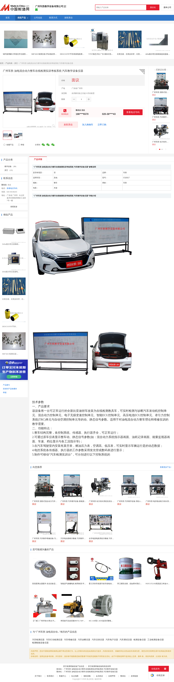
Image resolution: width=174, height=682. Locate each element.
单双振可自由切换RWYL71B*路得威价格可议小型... (81, 621)
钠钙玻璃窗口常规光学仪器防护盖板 (17, 54)
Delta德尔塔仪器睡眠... (11, 244)
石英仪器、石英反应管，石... (13, 299)
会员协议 (99, 676)
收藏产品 (8, 145)
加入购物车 (87, 124)
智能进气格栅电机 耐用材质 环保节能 (75, 584)
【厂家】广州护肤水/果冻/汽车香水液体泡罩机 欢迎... (53, 621)
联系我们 (50, 676)
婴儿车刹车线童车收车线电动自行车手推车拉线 (107, 584)
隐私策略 (87, 676)
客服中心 (62, 676)
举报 (21, 145)
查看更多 (13, 207)
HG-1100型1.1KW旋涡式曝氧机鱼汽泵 (103, 621)
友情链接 (134, 676)
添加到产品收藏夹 (10, 389)
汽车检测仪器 (38, 640)
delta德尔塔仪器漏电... (10, 272)
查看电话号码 (132, 112)
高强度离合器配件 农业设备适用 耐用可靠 (48, 584)
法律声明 (111, 676)
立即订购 (102, 124)
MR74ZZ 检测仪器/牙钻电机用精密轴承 (46, 54)
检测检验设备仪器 (40, 643)
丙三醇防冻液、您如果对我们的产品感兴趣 (134, 584)
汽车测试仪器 (126, 640)
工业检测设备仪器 (155, 640)
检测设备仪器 (139, 640)
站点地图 (74, 676)
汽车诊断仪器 (84, 640)
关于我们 (38, 676)
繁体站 (123, 676)
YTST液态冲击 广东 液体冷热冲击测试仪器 (105, 54)
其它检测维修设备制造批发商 (99, 666)
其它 (16, 63)
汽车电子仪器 (112, 640)
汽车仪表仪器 (98, 640)
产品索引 (6, 385)
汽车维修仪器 (70, 640)
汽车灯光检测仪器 (54, 640)
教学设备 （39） (11, 166)
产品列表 (8, 63)
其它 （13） (9, 170)
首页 (2, 63)
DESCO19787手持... (9, 326)
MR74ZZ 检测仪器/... (10, 354)
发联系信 (68, 124)
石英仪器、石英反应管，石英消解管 (131, 54)
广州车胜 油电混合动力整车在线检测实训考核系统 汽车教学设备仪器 (91, 669)
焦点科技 (90, 679)
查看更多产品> (166, 467)
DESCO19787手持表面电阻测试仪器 (74, 54)
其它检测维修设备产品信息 (73, 666)
